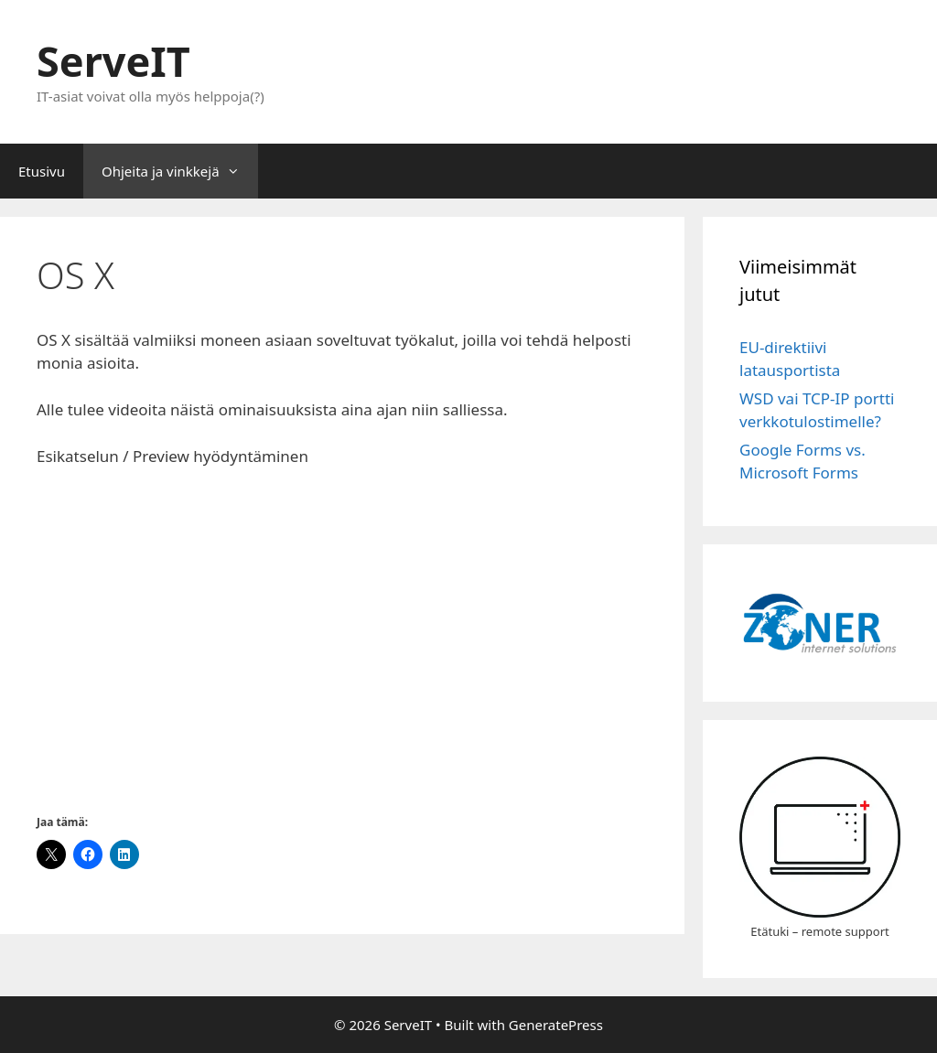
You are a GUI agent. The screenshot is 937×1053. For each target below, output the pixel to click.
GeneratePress (556, 1024)
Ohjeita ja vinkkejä (180, 171)
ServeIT (113, 61)
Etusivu (41, 171)
